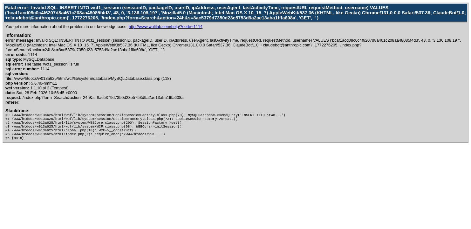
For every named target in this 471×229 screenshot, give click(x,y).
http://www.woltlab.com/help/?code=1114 (165, 26)
